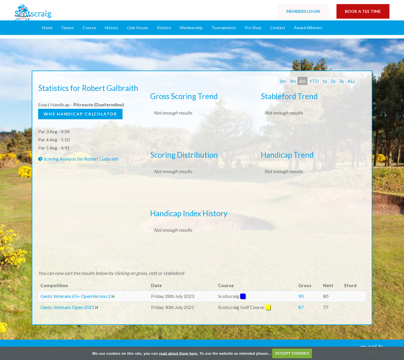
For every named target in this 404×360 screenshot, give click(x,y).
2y (333, 81)
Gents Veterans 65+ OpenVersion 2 (75, 296)
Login (302, 11)
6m (302, 81)
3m (292, 81)
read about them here (178, 353)
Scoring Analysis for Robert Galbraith (78, 158)
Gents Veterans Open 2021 (67, 307)
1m (282, 81)
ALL (351, 81)
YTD (314, 81)
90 (301, 296)
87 (301, 307)
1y (324, 81)
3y (341, 81)
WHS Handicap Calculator (81, 113)
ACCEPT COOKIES (292, 353)
